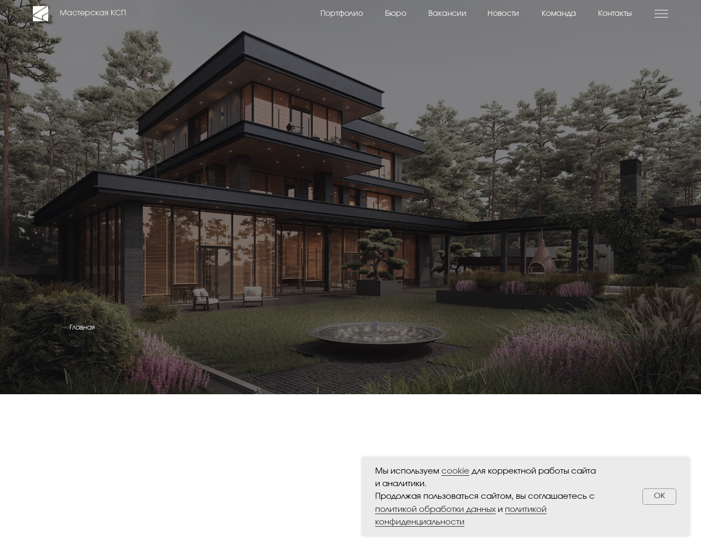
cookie (455, 471)
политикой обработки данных (435, 509)
